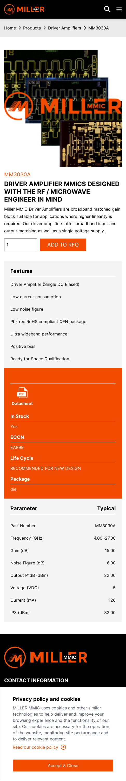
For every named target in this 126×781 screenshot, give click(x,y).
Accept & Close (63, 765)
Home (10, 27)
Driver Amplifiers (64, 27)
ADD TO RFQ (63, 245)
